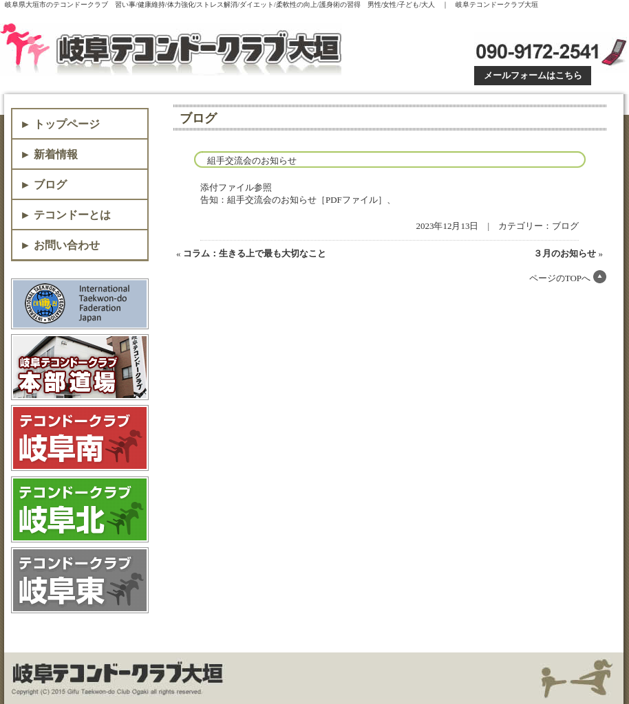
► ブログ (43, 184)
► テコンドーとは (65, 215)
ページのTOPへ (559, 278)
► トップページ (60, 124)
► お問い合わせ (60, 245)
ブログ (565, 226)
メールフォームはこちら (533, 75)
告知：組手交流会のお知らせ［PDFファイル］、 (298, 200)
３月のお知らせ (564, 253)
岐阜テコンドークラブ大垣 (174, 49)
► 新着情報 (49, 154)
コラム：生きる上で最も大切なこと (254, 253)
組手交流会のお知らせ (252, 160)
